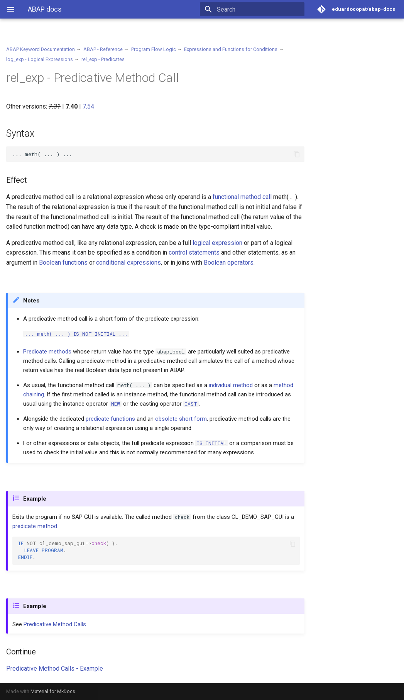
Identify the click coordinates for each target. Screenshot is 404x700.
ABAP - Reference (103, 49)
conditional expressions (128, 262)
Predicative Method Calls (55, 624)
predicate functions (110, 418)
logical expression (217, 242)
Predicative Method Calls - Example (54, 668)
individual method (231, 385)
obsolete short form (181, 418)
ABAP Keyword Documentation (40, 49)
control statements (194, 252)
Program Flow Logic (153, 49)
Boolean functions (63, 262)
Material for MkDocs (52, 691)
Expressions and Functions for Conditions (230, 49)
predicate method (34, 526)
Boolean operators (229, 262)
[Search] (259, 9)
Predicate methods (47, 351)
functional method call (242, 196)
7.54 (88, 106)
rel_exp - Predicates (103, 59)
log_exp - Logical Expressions (39, 59)
